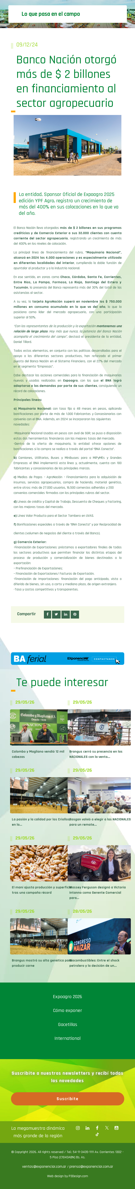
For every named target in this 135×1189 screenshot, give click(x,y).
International (67, 1038)
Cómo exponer (67, 1010)
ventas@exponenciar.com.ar (44, 1166)
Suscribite (67, 1099)
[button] (47, 615)
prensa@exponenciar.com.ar (91, 1166)
